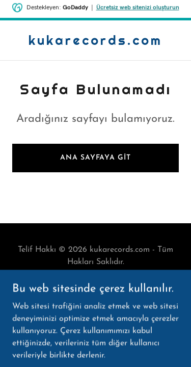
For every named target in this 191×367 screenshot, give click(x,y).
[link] (95, 43)
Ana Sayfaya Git (95, 158)
